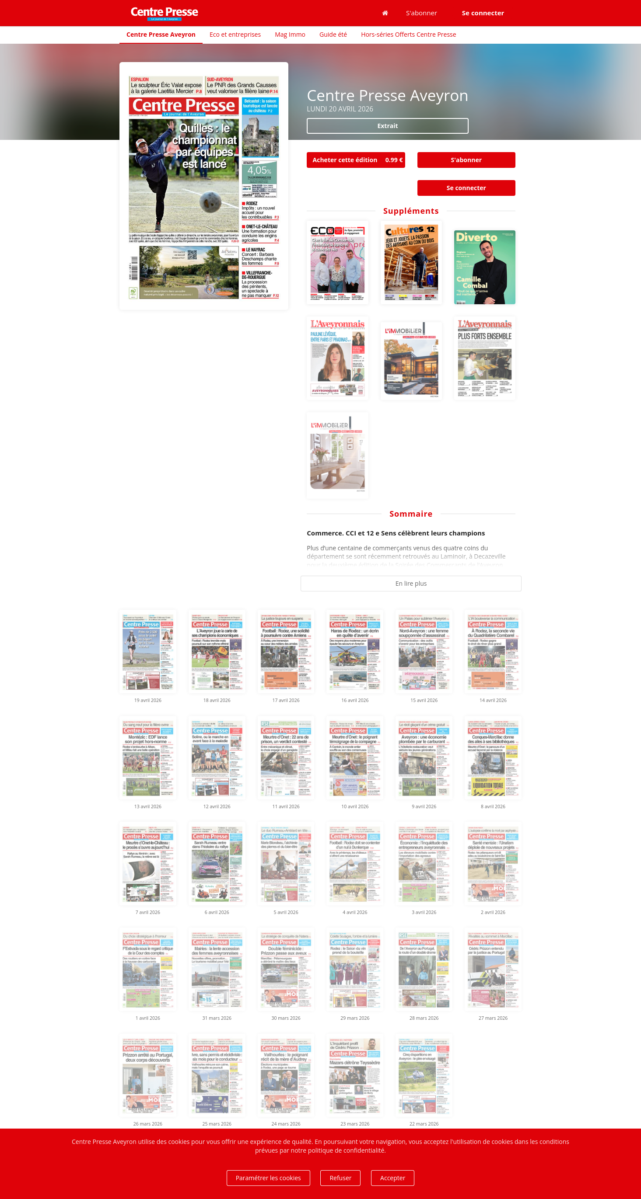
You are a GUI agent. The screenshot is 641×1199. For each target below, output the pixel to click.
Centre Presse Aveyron (161, 34)
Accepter (392, 1178)
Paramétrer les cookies (268, 1178)
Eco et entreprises (235, 34)
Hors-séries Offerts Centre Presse (408, 34)
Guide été (333, 34)
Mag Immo (290, 34)
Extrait (387, 126)
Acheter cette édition (359, 160)
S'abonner (421, 12)
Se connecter (466, 188)
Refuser (340, 1178)
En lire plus (411, 583)
